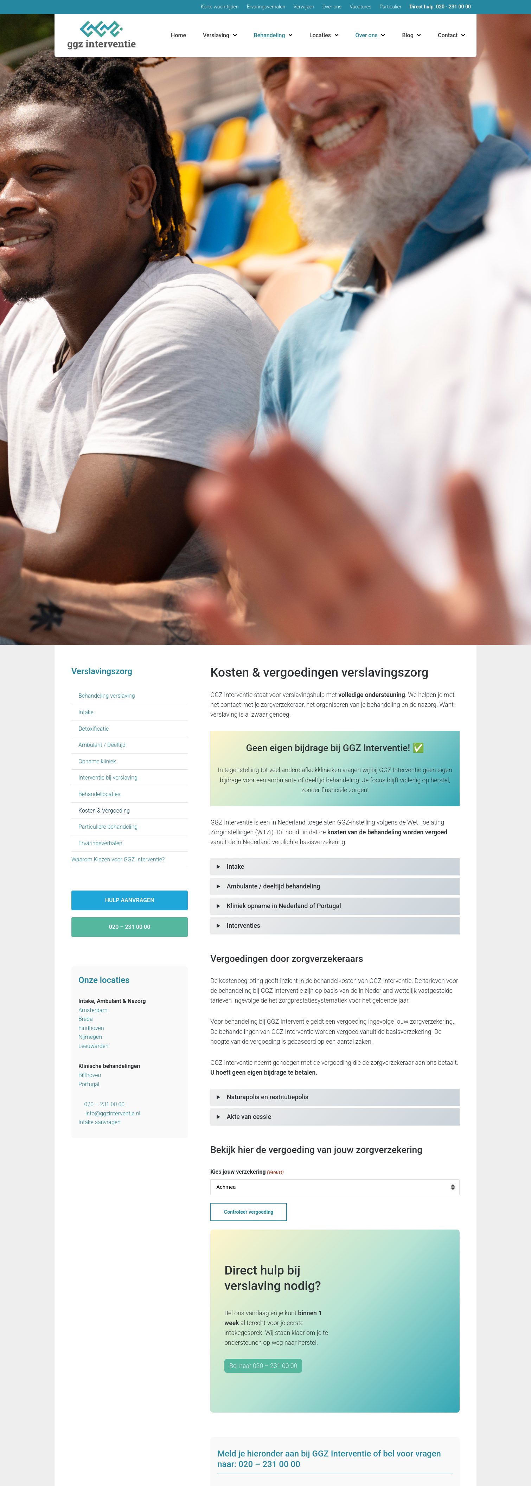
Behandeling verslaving (106, 695)
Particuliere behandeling (107, 826)
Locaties (320, 35)
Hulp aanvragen (129, 900)
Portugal (88, 1084)
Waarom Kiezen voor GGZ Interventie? (118, 859)
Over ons (331, 6)
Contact (448, 35)
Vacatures (360, 6)
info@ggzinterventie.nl (112, 1113)
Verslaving (216, 35)
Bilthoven (89, 1075)
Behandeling (269, 35)
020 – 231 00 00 (130, 927)
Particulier (391, 6)
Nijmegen (90, 1037)
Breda (85, 1019)
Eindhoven (91, 1028)
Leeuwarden (93, 1046)
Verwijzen (304, 6)
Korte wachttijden (220, 6)
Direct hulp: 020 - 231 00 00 (440, 6)
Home (178, 35)
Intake (86, 712)
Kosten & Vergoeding (104, 810)
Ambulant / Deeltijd (102, 745)
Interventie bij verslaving (107, 777)
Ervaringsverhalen (266, 6)
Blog (407, 35)
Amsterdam (93, 1010)
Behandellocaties (99, 794)
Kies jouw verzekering (247, 1172)
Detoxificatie (93, 728)
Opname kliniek (97, 761)
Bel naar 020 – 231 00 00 (263, 1363)
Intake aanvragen (99, 1122)
